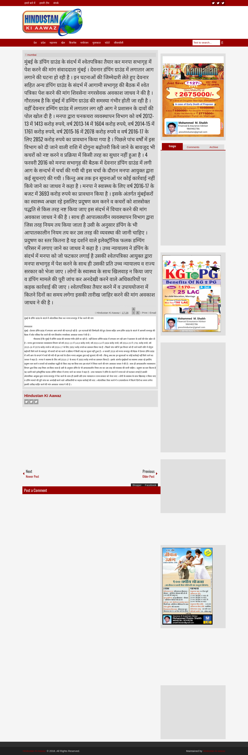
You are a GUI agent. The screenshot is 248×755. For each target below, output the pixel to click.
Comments (193, 147)
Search (223, 42)
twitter (218, 3)
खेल (63, 42)
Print (143, 312)
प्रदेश (43, 42)
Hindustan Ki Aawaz (108, 312)
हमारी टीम (44, 3)
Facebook (26, 401)
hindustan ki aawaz (214, 750)
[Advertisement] (163, 17)
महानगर (53, 42)
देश (35, 42)
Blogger (137, 485)
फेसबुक (172, 146)
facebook (223, 3)
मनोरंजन (84, 42)
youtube (213, 3)
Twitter (31, 401)
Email (152, 312)
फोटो (107, 42)
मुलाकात (96, 42)
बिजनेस (72, 42)
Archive (213, 147)
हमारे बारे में (29, 3)
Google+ (36, 401)
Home (28, 43)
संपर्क (56, 3)
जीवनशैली (118, 42)
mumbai (31, 54)
